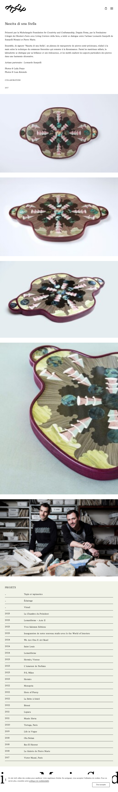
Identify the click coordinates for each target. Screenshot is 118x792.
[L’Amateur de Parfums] (59, 666)
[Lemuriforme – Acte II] (59, 620)
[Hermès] (59, 679)
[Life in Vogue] (59, 732)
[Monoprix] (59, 686)
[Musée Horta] (59, 719)
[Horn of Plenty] (59, 692)
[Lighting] (59, 601)
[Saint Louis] (59, 647)
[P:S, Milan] (59, 673)
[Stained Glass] (59, 607)
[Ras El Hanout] (59, 745)
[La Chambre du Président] (59, 614)
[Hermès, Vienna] (59, 660)
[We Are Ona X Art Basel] (59, 640)
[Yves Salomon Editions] (59, 627)
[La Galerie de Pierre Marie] (59, 751)
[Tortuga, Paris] (59, 725)
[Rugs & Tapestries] (59, 594)
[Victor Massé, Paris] (59, 758)
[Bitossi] (59, 705)
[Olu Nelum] (59, 738)
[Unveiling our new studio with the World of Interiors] (59, 633)
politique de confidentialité (39, 781)
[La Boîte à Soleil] (59, 699)
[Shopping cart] (104, 8)
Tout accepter (101, 784)
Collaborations (12, 80)
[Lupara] (59, 712)
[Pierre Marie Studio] (15, 8)
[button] (111, 8)
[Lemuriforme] (59, 653)
